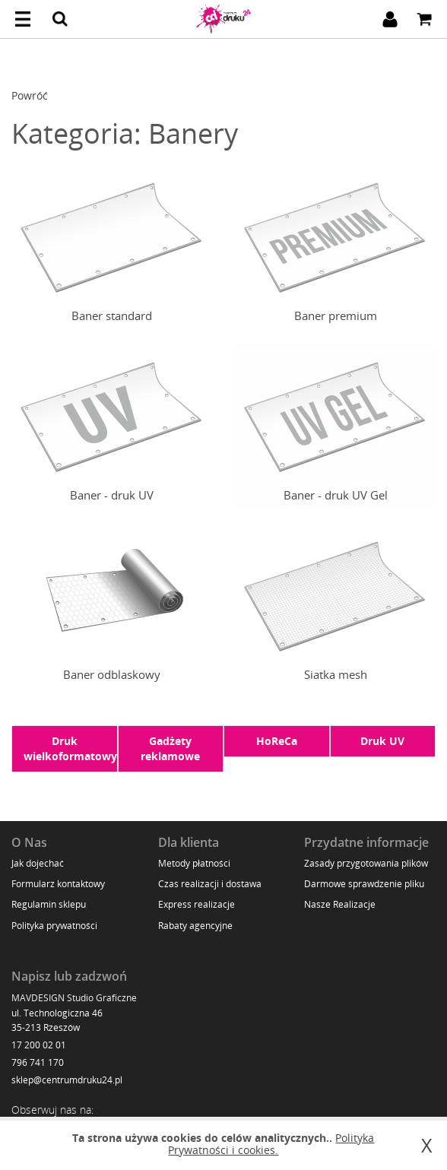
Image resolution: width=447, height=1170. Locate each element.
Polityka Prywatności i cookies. (271, 1143)
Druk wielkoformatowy (70, 748)
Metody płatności (194, 863)
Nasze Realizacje (340, 904)
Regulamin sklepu (48, 904)
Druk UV (382, 741)
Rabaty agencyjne (195, 925)
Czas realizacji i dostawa (210, 883)
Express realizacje (196, 904)
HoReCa (276, 741)
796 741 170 (37, 1062)
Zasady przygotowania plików (366, 863)
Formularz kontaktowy (58, 883)
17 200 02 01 (38, 1044)
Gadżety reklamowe (170, 748)
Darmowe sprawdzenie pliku (364, 883)
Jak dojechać (37, 863)
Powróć (29, 95)
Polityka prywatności (54, 925)
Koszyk (424, 19)
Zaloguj (390, 19)
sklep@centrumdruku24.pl (66, 1079)
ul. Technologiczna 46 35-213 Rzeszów (57, 1020)
